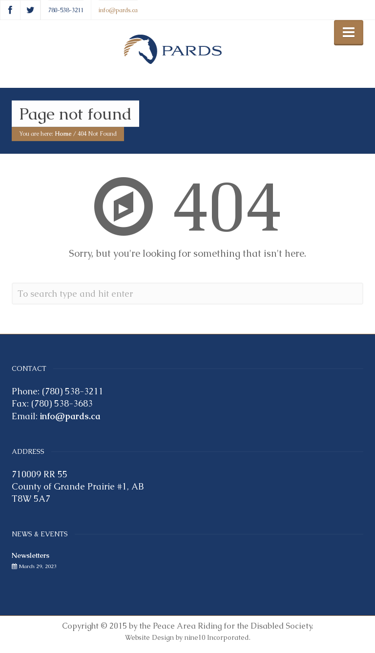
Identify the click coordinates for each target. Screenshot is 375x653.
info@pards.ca (118, 10)
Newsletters (30, 555)
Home (63, 134)
